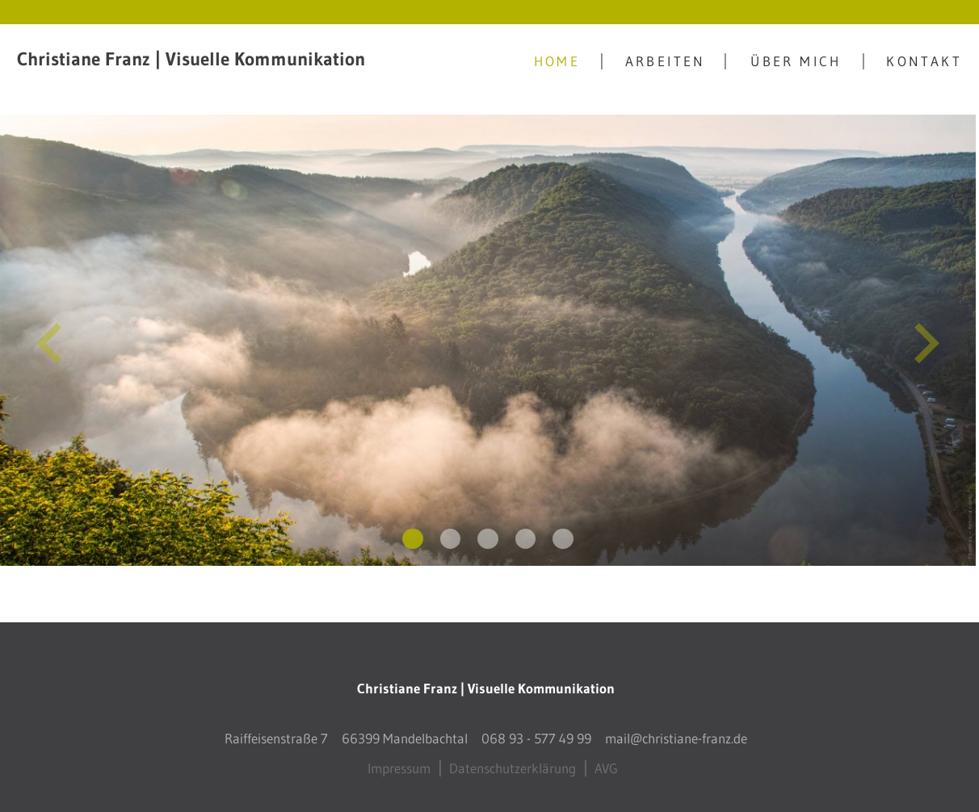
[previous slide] (49, 340)
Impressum (399, 761)
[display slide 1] (412, 532)
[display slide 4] (525, 532)
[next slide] (927, 340)
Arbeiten (665, 60)
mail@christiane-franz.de (676, 731)
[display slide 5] (563, 532)
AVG (606, 761)
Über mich (796, 60)
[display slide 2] (450, 532)
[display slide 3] (487, 532)
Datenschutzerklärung (512, 761)
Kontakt (924, 60)
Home (557, 60)
